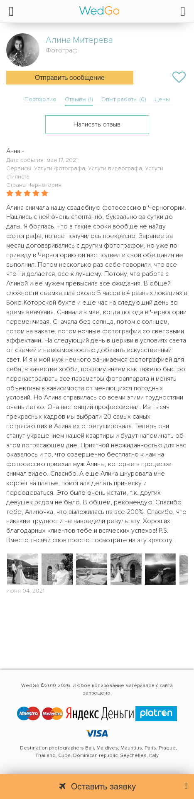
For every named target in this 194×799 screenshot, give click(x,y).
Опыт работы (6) (123, 99)
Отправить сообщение (70, 78)
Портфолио (40, 99)
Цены (162, 99)
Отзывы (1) (79, 99)
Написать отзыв (97, 124)
